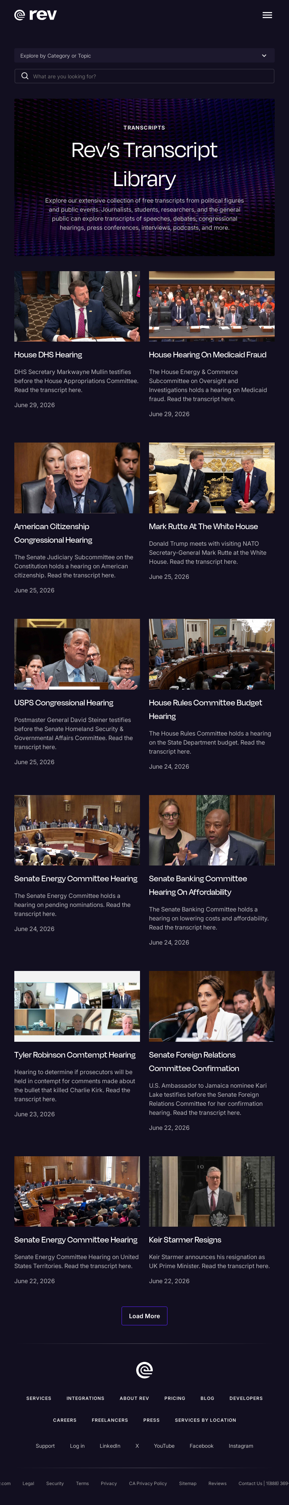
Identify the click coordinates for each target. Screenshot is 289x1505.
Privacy (109, 1483)
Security (55, 1483)
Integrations (86, 1398)
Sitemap (187, 1483)
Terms (82, 1483)
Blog (207, 1398)
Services (39, 1398)
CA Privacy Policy (148, 1483)
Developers (246, 1398)
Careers (65, 1420)
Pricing (175, 1398)
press (151, 1420)
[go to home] (144, 1370)
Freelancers (110, 1420)
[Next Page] (144, 1316)
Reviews (217, 1483)
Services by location (205, 1420)
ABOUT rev (134, 1398)
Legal (28, 1483)
